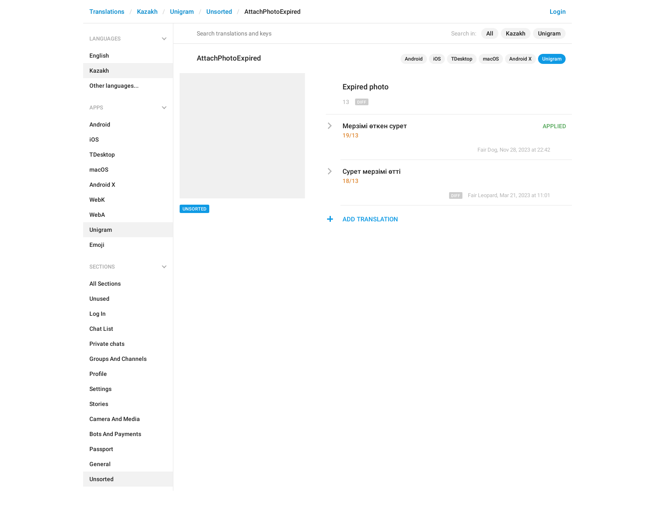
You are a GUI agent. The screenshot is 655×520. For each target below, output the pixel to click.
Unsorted (219, 11)
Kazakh (147, 11)
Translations (106, 11)
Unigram (182, 11)
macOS (491, 59)
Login (558, 11)
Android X (520, 59)
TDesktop (461, 59)
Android (414, 59)
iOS (437, 59)
